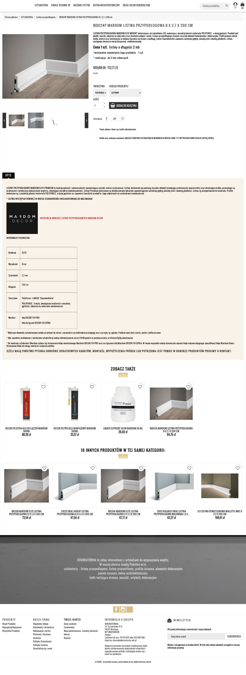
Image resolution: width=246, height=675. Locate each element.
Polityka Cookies (40, 645)
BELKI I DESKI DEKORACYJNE (136, 5)
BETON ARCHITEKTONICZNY (106, 5)
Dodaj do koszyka (128, 105)
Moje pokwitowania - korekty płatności (81, 630)
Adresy (67, 634)
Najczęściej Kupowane (11, 627)
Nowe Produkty (9, 623)
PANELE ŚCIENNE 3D (60, 5)
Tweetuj (114, 119)
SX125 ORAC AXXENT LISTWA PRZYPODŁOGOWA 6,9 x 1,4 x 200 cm (75, 512)
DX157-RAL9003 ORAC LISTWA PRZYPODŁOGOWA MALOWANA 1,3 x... (171, 512)
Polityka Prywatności (42, 641)
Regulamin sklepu (40, 623)
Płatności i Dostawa (42, 634)
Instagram (123, 609)
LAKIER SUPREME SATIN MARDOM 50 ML (123, 428)
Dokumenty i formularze (43, 627)
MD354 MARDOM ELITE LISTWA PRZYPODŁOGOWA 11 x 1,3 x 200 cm (123, 512)
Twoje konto (72, 619)
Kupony (67, 638)
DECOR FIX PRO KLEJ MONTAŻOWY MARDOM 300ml (75, 429)
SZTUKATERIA (41, 5)
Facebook (116, 609)
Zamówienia (69, 627)
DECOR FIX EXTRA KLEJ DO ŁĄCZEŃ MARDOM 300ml (26, 429)
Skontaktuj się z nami (42, 648)
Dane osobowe (70, 623)
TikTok (130, 609)
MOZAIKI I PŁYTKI (81, 5)
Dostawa (37, 638)
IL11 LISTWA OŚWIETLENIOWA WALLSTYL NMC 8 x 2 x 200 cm (220, 512)
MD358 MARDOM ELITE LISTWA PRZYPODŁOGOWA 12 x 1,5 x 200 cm (26, 512)
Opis (8, 175)
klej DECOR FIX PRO (31, 317)
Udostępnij (106, 119)
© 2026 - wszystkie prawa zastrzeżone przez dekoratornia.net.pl (123, 661)
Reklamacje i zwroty (42, 630)
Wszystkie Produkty (11, 630)
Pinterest (122, 119)
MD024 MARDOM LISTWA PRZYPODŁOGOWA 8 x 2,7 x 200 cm (171, 429)
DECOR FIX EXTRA (43, 322)
